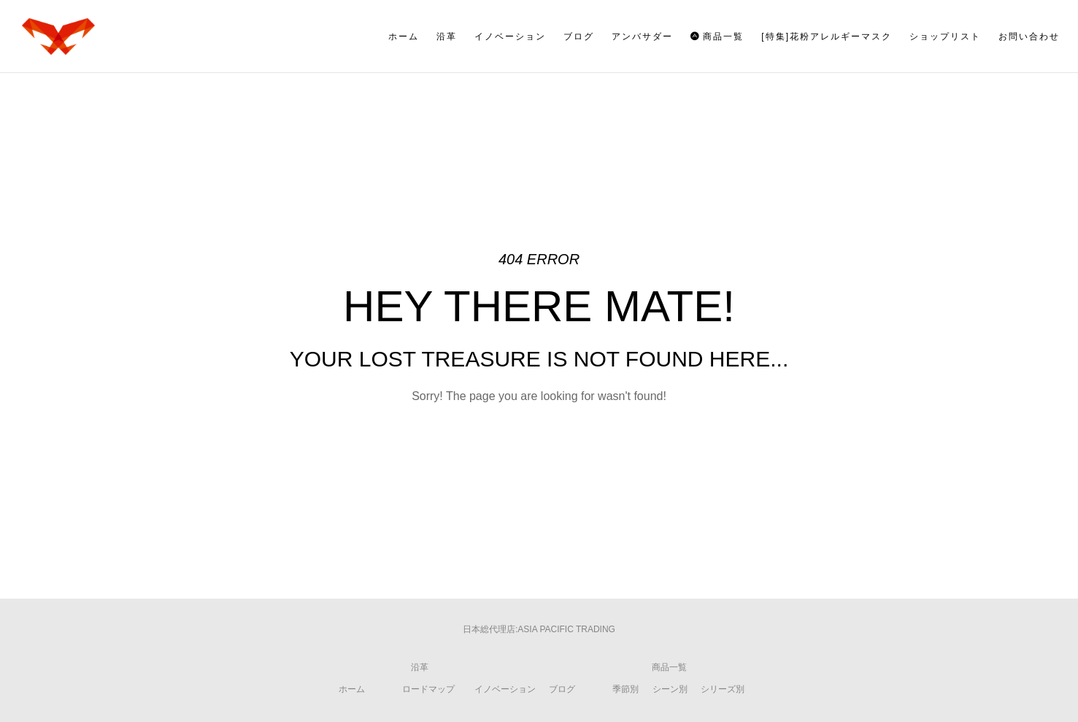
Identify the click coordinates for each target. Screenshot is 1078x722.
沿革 (419, 667)
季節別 (625, 689)
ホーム (352, 689)
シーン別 (670, 689)
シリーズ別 (722, 689)
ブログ (562, 689)
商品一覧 (669, 667)
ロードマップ (428, 689)
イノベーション (505, 689)
